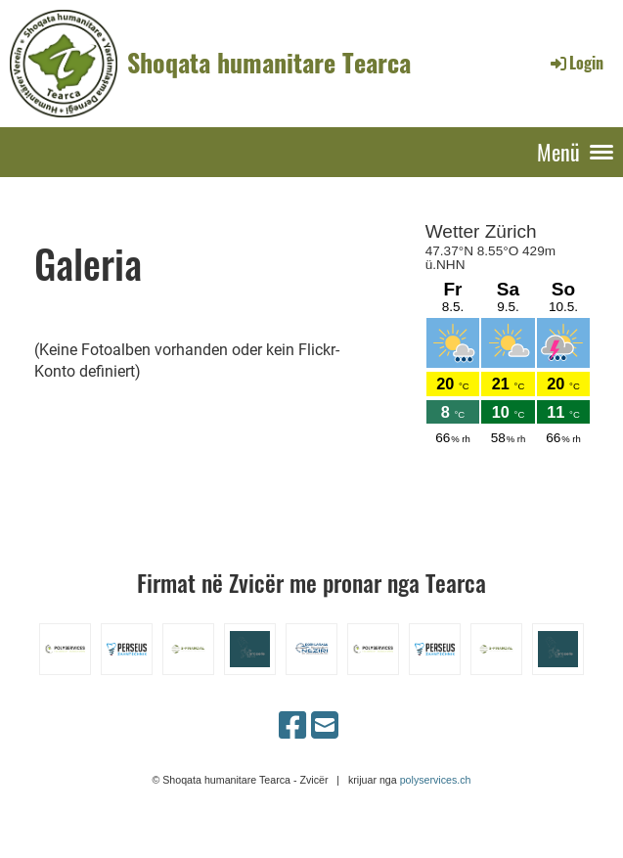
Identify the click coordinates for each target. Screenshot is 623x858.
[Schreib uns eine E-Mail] (324, 726)
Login (575, 62)
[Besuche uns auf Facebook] (292, 726)
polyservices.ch (435, 780)
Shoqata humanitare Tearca (269, 62)
